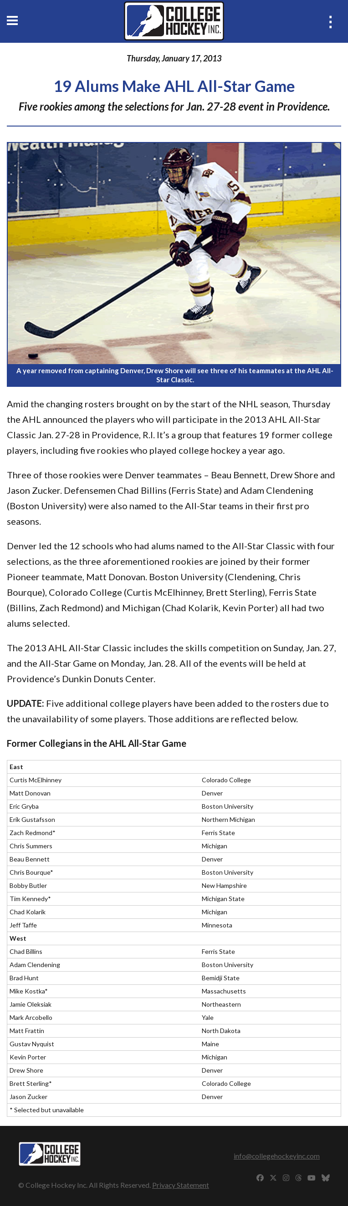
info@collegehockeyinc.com (277, 1155)
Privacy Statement (180, 1185)
